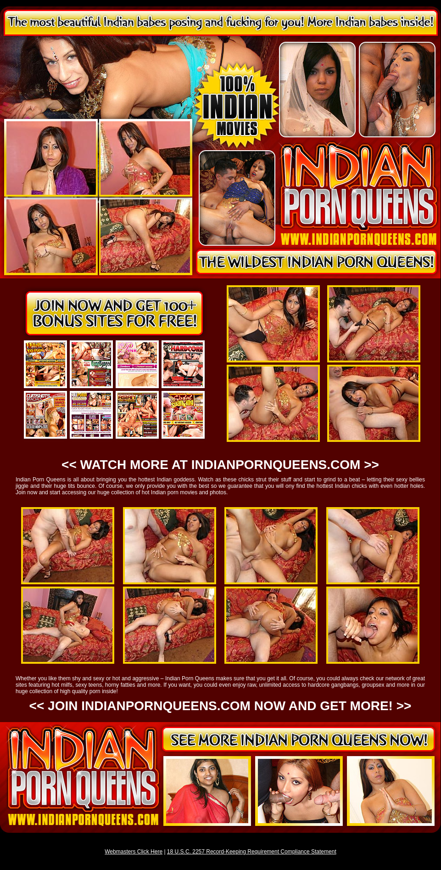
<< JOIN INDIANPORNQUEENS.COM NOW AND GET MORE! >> (220, 706)
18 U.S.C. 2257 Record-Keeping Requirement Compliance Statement (251, 851)
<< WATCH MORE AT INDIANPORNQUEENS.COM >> (220, 465)
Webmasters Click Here (133, 851)
